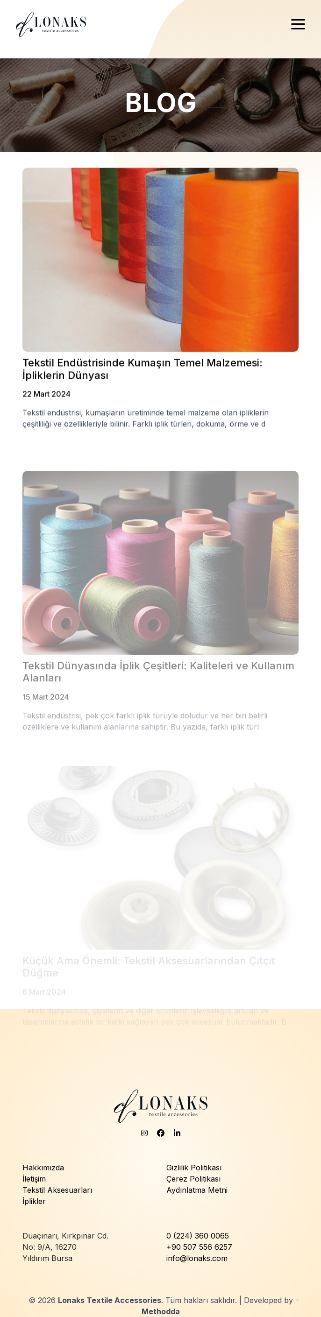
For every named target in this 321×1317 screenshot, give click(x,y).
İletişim (34, 1178)
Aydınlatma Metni (197, 1190)
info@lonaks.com (197, 1258)
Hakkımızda (43, 1167)
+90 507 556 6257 (199, 1247)
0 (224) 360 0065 (197, 1235)
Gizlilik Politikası (193, 1167)
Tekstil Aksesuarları (57, 1190)
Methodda (161, 1311)
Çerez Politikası (193, 1178)
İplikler (34, 1201)
